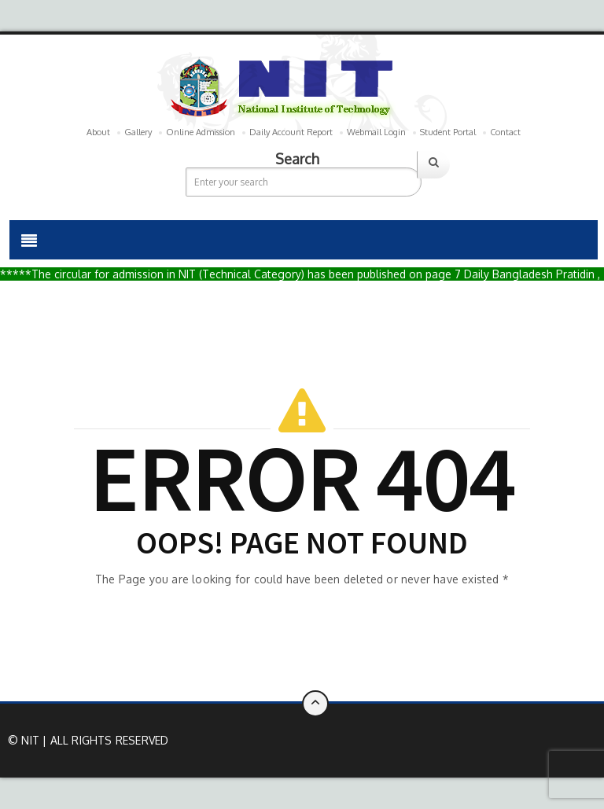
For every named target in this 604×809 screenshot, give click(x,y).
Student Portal (448, 132)
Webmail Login (376, 132)
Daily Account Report (291, 132)
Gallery (138, 132)
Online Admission (200, 132)
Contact (505, 132)
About (98, 132)
